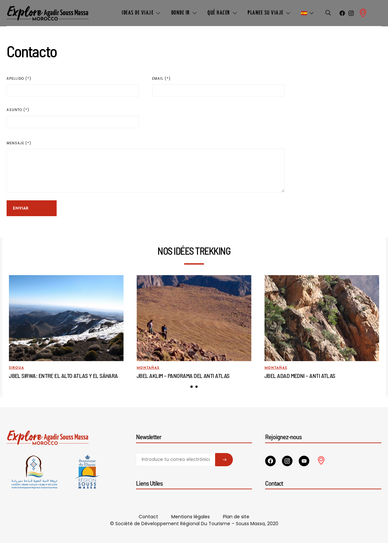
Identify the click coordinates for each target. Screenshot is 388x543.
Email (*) (218, 86)
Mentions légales (190, 516)
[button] (191, 386)
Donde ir (180, 13)
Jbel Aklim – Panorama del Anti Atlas (183, 375)
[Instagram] (351, 13)
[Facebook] (342, 13)
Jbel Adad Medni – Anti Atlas (299, 375)
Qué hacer (219, 13)
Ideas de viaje (137, 13)
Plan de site (236, 516)
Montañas (148, 368)
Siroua (16, 368)
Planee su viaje (266, 13)
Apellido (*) (73, 86)
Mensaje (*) (19, 143)
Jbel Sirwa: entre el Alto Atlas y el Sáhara (63, 375)
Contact (148, 516)
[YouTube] (304, 461)
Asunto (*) (73, 117)
